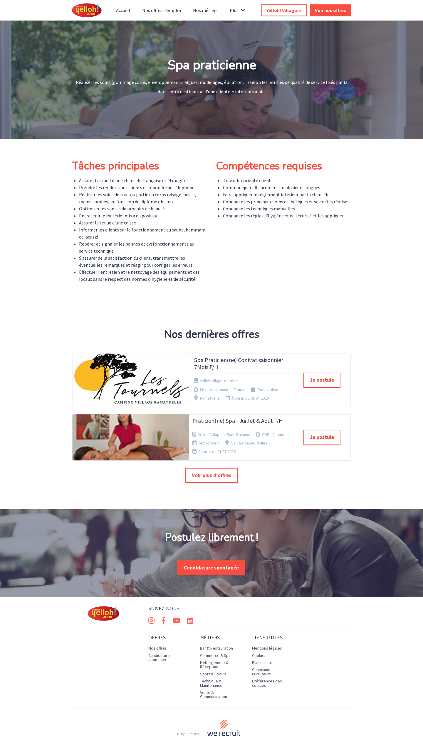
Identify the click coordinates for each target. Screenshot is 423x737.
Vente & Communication (213, 670)
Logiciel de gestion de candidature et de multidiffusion (211, 726)
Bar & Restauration (216, 624)
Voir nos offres (330, 10)
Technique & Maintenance (211, 659)
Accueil (123, 10)
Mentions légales (267, 624)
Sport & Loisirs (213, 649)
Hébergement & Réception (214, 640)
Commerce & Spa (215, 631)
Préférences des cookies (267, 659)
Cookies (259, 631)
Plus (237, 10)
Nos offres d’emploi (161, 10)
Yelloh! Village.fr (284, 10)
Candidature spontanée (211, 543)
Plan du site (262, 638)
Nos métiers (205, 10)
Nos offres (157, 624)
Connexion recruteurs (261, 647)
